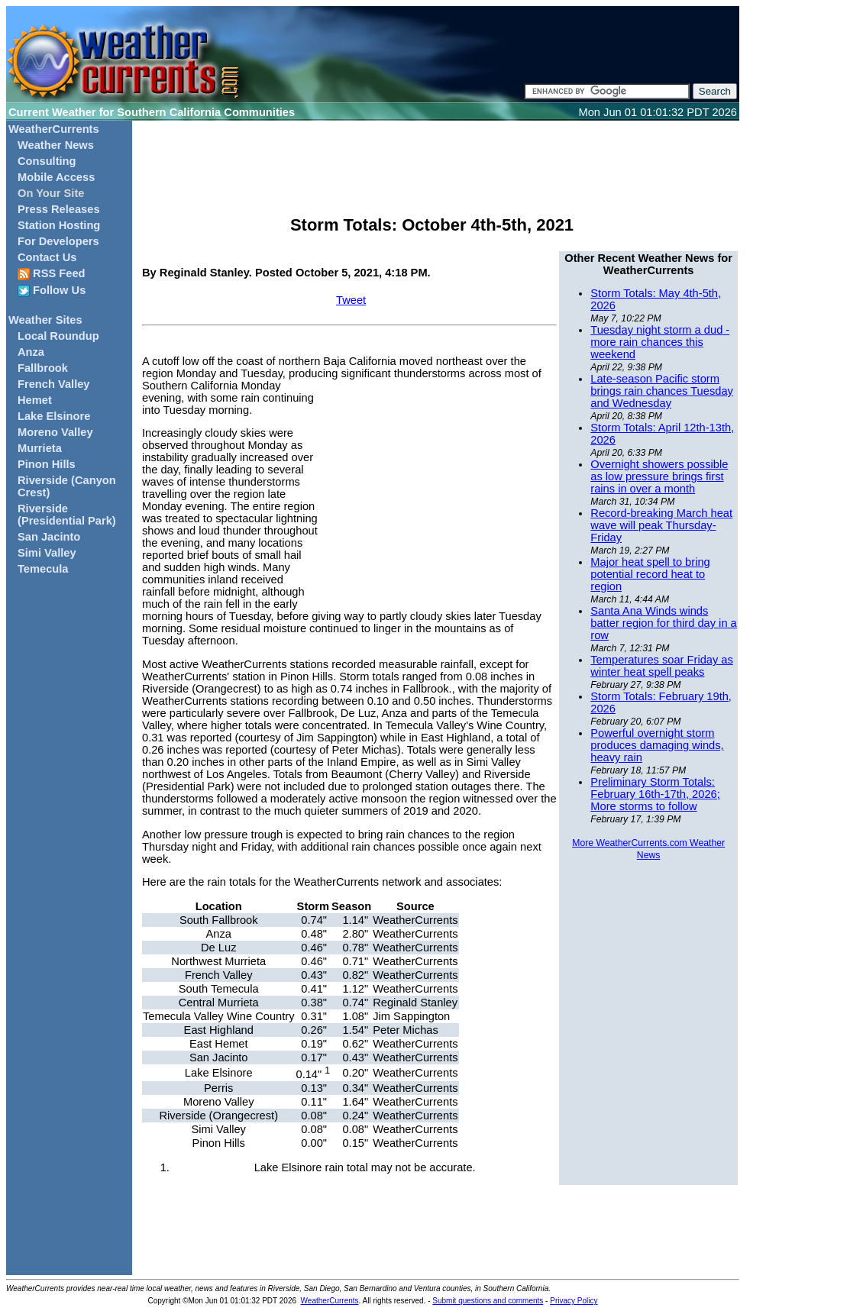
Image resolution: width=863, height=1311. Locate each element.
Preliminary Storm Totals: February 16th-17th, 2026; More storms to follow (654, 794)
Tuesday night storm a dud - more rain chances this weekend (659, 342)
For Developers (58, 241)
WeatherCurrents (53, 129)
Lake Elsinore (54, 416)
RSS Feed (52, 273)
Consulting (47, 161)
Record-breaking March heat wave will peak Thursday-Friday (661, 525)
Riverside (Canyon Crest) (67, 486)
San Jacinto (49, 537)
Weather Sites (45, 320)
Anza (31, 352)
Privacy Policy (573, 1300)
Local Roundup (58, 336)
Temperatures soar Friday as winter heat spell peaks (661, 666)
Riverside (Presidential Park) (67, 514)
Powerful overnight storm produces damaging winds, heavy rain (656, 745)
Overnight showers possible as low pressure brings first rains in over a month (659, 476)
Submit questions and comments (487, 1300)
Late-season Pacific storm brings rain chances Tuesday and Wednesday (661, 391)
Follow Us (52, 290)
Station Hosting (59, 225)
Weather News (56, 145)
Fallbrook (43, 368)
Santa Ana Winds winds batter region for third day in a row (663, 623)
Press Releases (59, 209)
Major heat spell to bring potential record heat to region (649, 574)
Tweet (351, 300)
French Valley (54, 384)
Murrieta (40, 448)
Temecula (43, 569)
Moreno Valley (55, 432)
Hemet (35, 400)
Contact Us (47, 257)
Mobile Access (56, 177)
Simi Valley (47, 553)
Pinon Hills (47, 464)
